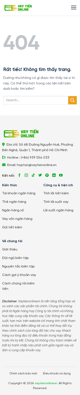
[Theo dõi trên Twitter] (40, 175)
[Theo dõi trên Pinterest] (47, 175)
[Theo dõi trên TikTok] (33, 175)
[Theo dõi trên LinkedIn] (54, 175)
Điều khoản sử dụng (57, 373)
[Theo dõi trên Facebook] (19, 175)
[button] (73, 7)
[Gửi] (72, 100)
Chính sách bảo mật (23, 373)
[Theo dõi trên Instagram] (26, 175)
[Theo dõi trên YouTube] (61, 175)
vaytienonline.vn (46, 383)
